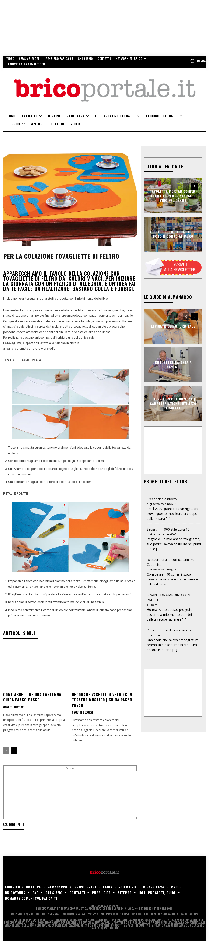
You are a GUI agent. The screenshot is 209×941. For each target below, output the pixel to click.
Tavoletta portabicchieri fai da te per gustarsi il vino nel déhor (173, 195)
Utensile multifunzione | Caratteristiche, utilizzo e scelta (173, 403)
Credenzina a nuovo (162, 499)
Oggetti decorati (14, 707)
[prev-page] (6, 750)
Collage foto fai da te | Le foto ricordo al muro (173, 234)
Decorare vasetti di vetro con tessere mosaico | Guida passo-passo (103, 700)
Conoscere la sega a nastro (173, 364)
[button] (198, 61)
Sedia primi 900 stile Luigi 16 (168, 529)
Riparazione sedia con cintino (169, 630)
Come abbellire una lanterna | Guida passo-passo (33, 697)
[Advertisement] (85, 794)
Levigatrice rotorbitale (173, 326)
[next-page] (14, 750)
